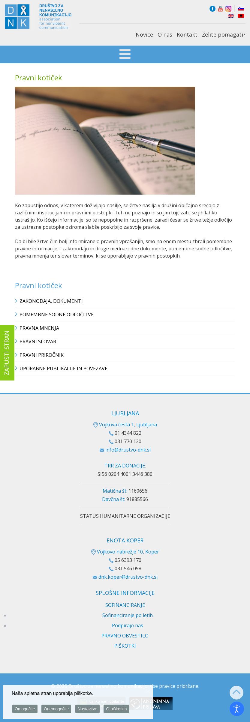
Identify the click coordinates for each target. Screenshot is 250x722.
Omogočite (25, 709)
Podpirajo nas (127, 625)
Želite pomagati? (223, 34)
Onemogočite (56, 709)
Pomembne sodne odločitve (57, 314)
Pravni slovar (38, 341)
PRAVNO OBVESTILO (125, 635)
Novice (144, 34)
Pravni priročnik (42, 355)
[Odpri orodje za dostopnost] (237, 709)
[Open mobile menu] (125, 55)
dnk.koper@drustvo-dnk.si (128, 577)
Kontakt (187, 34)
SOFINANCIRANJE (125, 605)
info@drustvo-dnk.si (128, 449)
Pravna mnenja (39, 328)
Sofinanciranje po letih (127, 615)
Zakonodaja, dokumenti (51, 301)
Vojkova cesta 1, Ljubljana (125, 424)
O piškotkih (116, 709)
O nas (165, 34)
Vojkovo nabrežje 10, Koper (125, 551)
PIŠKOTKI (125, 646)
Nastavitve (87, 709)
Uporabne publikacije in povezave (63, 368)
